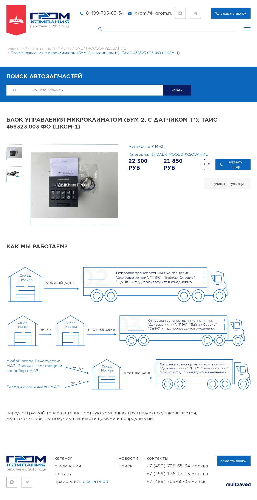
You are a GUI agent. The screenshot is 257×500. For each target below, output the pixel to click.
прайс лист (82, 481)
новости (128, 458)
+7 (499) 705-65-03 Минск (176, 481)
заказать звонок (233, 13)
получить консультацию (227, 184)
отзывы (63, 473)
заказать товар (235, 164)
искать (177, 90)
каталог (63, 458)
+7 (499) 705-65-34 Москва (177, 466)
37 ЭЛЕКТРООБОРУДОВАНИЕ (179, 154)
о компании (67, 466)
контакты (157, 458)
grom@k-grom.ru (154, 13)
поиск (126, 466)
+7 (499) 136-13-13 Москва (177, 473)
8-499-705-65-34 (105, 13)
